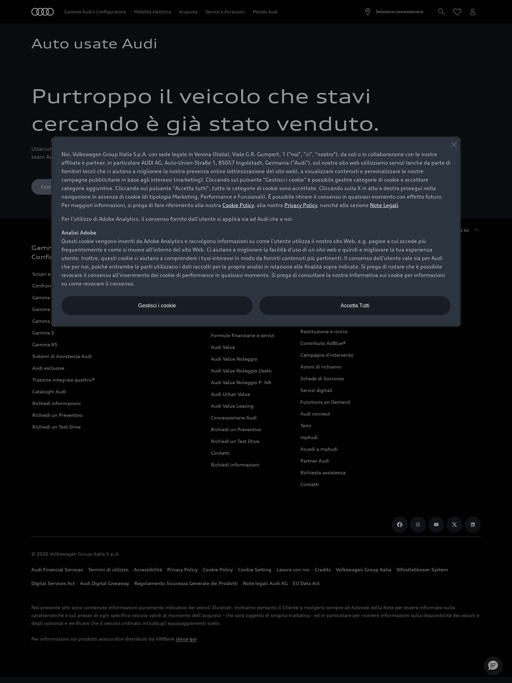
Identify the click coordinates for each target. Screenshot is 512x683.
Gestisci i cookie (157, 305)
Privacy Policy (300, 205)
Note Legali (384, 205)
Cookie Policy (238, 205)
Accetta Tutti (355, 305)
